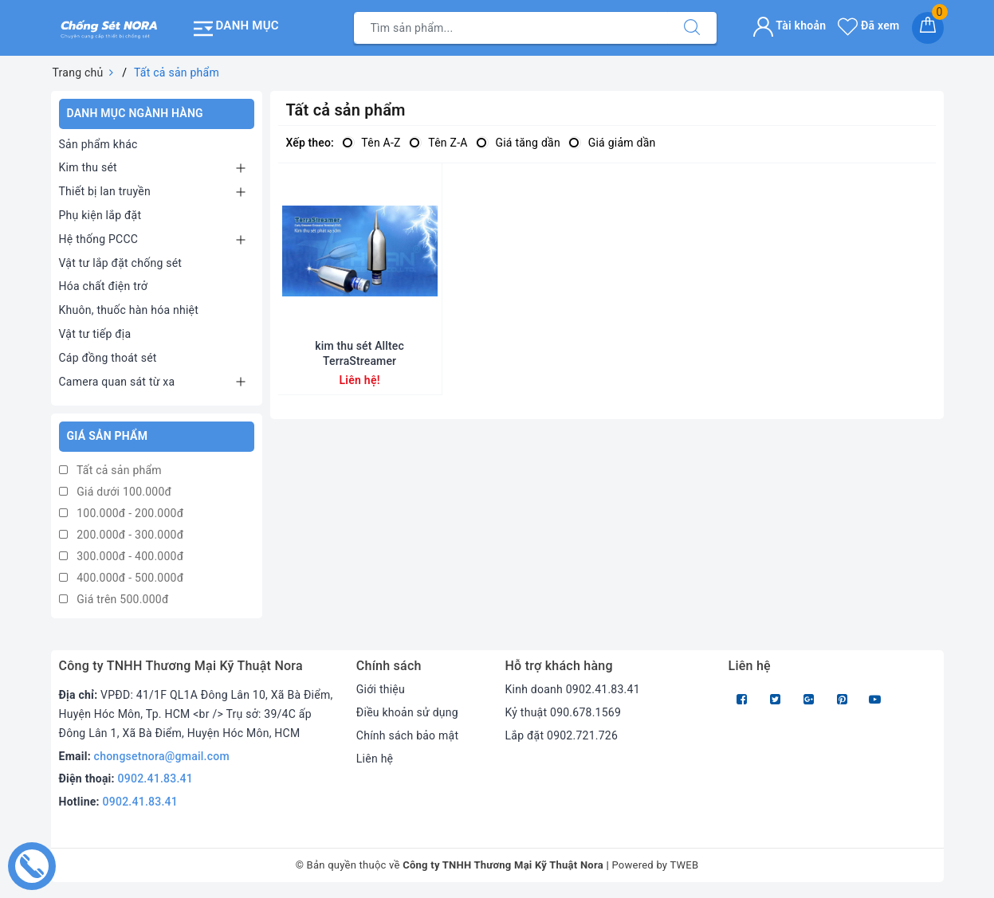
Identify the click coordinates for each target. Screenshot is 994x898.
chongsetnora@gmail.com (162, 756)
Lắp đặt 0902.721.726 (561, 735)
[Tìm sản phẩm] (511, 28)
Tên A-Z (371, 142)
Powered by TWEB (654, 865)
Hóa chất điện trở (103, 286)
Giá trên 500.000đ (114, 599)
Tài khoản (789, 25)
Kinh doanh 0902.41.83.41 (572, 689)
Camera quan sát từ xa (117, 381)
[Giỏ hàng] (928, 28)
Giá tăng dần (518, 142)
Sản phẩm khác (98, 144)
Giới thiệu (380, 689)
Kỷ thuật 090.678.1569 (563, 712)
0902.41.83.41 (156, 778)
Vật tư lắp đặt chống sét (121, 263)
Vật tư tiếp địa (95, 333)
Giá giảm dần (612, 142)
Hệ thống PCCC (99, 239)
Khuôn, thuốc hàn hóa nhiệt (129, 310)
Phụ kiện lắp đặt (100, 215)
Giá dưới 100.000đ (115, 491)
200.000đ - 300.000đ (121, 534)
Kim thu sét (88, 167)
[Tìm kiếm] (692, 28)
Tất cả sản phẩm (110, 470)
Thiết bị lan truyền (105, 191)
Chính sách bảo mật (407, 735)
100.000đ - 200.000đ (121, 513)
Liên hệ (374, 758)
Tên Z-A (438, 142)
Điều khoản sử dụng (407, 712)
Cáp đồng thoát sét (108, 357)
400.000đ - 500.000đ (121, 577)
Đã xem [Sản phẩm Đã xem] (868, 25)
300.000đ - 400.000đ (121, 556)
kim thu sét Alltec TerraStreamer (359, 353)
